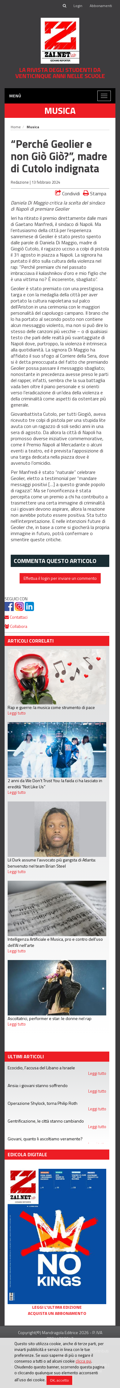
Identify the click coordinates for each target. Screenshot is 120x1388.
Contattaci (16, 617)
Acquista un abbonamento (57, 1313)
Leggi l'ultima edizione (57, 1307)
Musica (60, 110)
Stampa (94, 193)
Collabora (16, 626)
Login (77, 6)
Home (16, 127)
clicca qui (83, 1361)
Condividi (67, 193)
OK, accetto (59, 1380)
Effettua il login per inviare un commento (60, 578)
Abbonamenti (101, 6)
